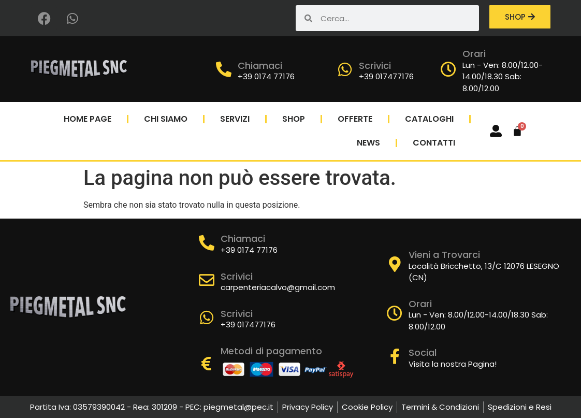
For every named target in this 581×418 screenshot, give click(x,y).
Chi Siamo (165, 119)
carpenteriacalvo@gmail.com (278, 287)
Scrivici (375, 65)
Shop (293, 119)
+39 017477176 (386, 76)
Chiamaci (260, 65)
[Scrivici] (345, 69)
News (368, 143)
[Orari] (448, 69)
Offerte (355, 119)
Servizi (235, 119)
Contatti (434, 143)
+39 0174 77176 (266, 76)
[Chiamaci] (223, 69)
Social (423, 352)
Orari (474, 53)
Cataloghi (429, 119)
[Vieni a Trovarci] (394, 264)
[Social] (394, 356)
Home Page (87, 119)
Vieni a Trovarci (444, 254)
